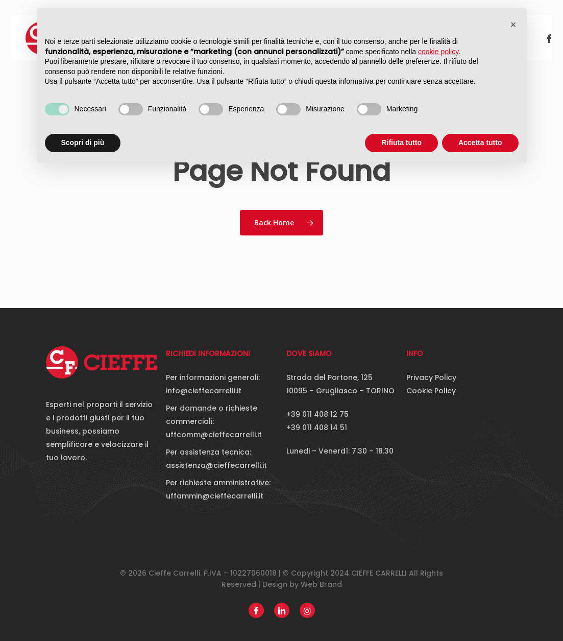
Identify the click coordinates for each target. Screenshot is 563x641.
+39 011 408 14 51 (316, 427)
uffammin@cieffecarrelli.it (214, 496)
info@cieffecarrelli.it (203, 391)
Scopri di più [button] (83, 142)
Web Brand (321, 584)
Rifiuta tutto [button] (401, 142)
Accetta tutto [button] (480, 142)
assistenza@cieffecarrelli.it (216, 465)
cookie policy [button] (438, 52)
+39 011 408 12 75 (317, 414)
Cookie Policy (431, 391)
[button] (513, 24)
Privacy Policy (431, 377)
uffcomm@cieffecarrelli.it (214, 435)
